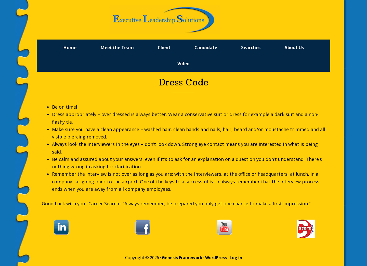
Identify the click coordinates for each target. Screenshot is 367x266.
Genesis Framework (182, 259)
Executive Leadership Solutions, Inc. (183, 20)
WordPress (216, 259)
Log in (236, 259)
